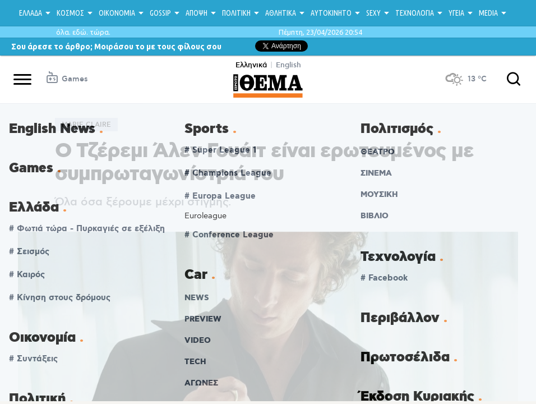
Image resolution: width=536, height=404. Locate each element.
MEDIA (488, 12)
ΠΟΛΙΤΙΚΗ (236, 12)
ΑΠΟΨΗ (196, 12)
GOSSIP (160, 12)
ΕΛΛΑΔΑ (30, 12)
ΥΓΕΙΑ (456, 12)
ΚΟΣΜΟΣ (70, 12)
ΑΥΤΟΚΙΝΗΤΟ (331, 12)
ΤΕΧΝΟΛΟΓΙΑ (414, 12)
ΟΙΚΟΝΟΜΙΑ (117, 12)
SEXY (373, 12)
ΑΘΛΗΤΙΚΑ (280, 12)
